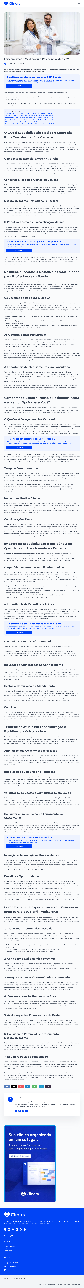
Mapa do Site (75, 1285)
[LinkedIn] (27, 1086)
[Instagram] (5, 1229)
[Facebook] (7, 1086)
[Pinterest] (21, 1086)
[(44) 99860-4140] (5, 1266)
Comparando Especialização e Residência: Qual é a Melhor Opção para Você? (30, 117)
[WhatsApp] (34, 1086)
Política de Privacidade (47, 1285)
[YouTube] (17, 1229)
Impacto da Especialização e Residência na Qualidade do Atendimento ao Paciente (32, 120)
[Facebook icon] (16, 1111)
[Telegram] (41, 1086)
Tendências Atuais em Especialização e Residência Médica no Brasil (27, 122)
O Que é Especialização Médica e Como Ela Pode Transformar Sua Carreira (29, 113)
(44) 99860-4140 (13, 1266)
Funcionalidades (10, 1244)
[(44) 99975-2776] (5, 1263)
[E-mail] (48, 1086)
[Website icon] (19, 1111)
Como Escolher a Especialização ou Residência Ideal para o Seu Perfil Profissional (31, 124)
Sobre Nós (7, 1241)
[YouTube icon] (26, 1111)
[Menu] (79, 3)
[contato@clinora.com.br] (5, 1270)
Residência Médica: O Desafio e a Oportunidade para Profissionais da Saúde (29, 115)
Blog (5, 1248)
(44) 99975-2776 (12, 1263)
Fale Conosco (8, 1251)
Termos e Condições (63, 1285)
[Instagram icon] (23, 1111)
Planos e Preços (9, 1246)
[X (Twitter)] (14, 1086)
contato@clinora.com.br (15, 1270)
